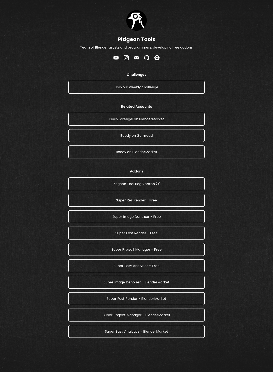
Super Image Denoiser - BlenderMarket (137, 282)
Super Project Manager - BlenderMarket (136, 315)
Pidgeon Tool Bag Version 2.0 (136, 183)
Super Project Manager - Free (137, 249)
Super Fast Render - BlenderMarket (136, 298)
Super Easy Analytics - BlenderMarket (136, 331)
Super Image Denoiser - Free (136, 216)
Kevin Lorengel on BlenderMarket (136, 119)
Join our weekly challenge (136, 87)
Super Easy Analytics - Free (137, 265)
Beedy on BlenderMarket (136, 151)
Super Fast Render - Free (136, 233)
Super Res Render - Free (136, 200)
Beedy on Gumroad (136, 135)
